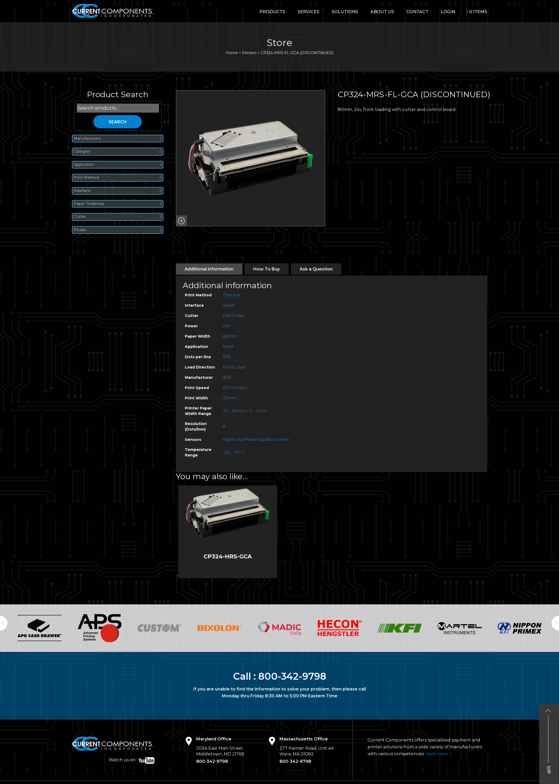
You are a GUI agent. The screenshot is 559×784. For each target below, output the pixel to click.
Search (117, 121)
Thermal (231, 294)
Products (272, 11)
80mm (229, 336)
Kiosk (228, 346)
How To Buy (266, 269)
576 (226, 356)
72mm (229, 397)
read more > (438, 753)
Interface (118, 191)
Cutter (118, 217)
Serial (228, 305)
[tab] (209, 269)
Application (118, 165)
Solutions (345, 11)
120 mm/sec (235, 387)
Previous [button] (3, 623)
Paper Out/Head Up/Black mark (255, 439)
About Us (382, 11)
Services (308, 11)
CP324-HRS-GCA (228, 556)
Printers (249, 52)
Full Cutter (233, 315)
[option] (40, 628)
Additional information (209, 269)
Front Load (233, 367)
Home (232, 52)
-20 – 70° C (233, 452)
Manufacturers (118, 139)
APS (226, 377)
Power (118, 230)
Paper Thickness (118, 204)
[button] (181, 220)
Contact (417, 11)
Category (118, 151)
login (448, 11)
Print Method (118, 178)
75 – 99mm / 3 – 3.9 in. (244, 410)
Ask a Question (316, 269)
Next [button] (555, 623)
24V (226, 325)
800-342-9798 (292, 676)
